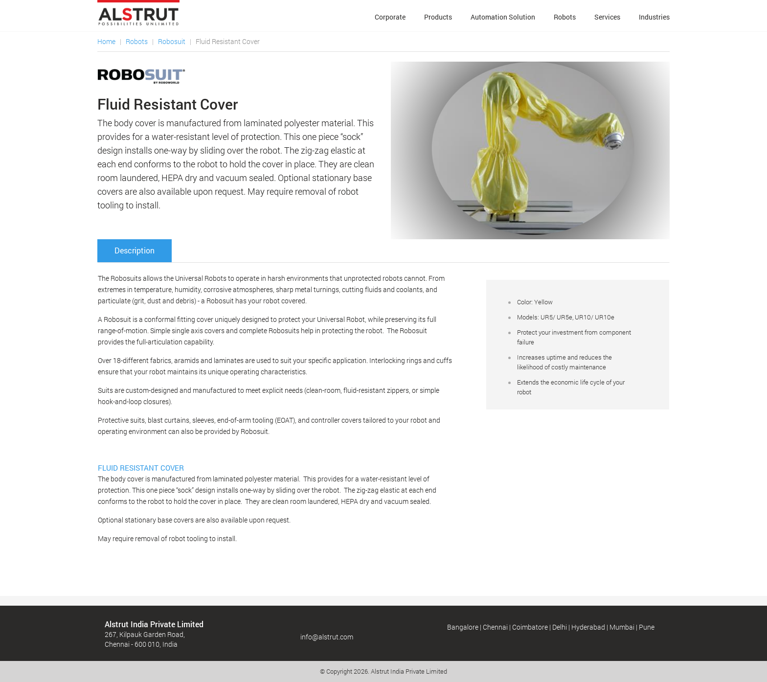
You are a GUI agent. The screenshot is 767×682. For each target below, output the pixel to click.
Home (106, 41)
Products (438, 17)
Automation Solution (503, 17)
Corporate (390, 17)
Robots (565, 17)
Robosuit (171, 41)
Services (607, 17)
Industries (654, 17)
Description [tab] (134, 250)
